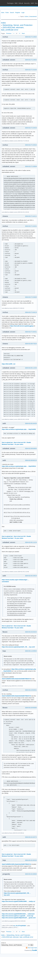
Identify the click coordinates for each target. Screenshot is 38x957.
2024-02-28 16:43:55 (31, 423)
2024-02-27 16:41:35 (31, 312)
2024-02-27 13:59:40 (31, 166)
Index (2, 12)
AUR (32, 3)
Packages (10, 3)
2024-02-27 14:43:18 (31, 226)
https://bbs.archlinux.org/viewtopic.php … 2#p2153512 (19, 466)
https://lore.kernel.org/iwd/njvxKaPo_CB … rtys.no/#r (18, 647)
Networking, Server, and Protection (18, 25)
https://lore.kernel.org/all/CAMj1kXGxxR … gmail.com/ (19, 917)
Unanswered (33, 16)
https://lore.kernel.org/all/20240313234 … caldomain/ (18, 914)
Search (12, 12)
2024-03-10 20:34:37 (31, 632)
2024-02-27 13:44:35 (31, 128)
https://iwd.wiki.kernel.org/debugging (21, 326)
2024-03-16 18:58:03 (31, 874)
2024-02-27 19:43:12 (31, 332)
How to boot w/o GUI (20, 442)
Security (27, 3)
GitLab (21, 3)
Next (23, 33)
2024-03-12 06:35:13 (31, 690)
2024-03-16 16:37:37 (31, 837)
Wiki (16, 3)
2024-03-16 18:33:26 (31, 860)
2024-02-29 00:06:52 (31, 448)
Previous (8, 33)
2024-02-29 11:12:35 (31, 542)
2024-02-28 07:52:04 (31, 343)
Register (17, 12)
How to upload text (7, 442)
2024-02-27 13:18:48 (31, 69)
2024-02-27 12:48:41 (31, 37)
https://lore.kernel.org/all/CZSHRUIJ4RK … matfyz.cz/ (18, 901)
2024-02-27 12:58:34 (31, 60)
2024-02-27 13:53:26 (31, 145)
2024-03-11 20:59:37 (31, 651)
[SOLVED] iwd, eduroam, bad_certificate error (17, 937)
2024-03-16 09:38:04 (31, 707)
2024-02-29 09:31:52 (31, 460)
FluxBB (34, 950)
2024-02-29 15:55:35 (31, 575)
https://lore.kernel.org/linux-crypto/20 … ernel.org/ (17, 916)
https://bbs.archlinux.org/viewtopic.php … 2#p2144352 (19, 429)
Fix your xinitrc (19, 444)
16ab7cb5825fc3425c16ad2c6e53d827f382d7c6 (16, 679)
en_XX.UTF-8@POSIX (19, 925)
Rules (7, 12)
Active (26, 16)
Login (23, 12)
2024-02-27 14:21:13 (31, 216)
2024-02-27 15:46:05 (31, 297)
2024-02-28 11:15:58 (31, 368)
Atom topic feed (32, 947)
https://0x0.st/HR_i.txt (8, 364)
